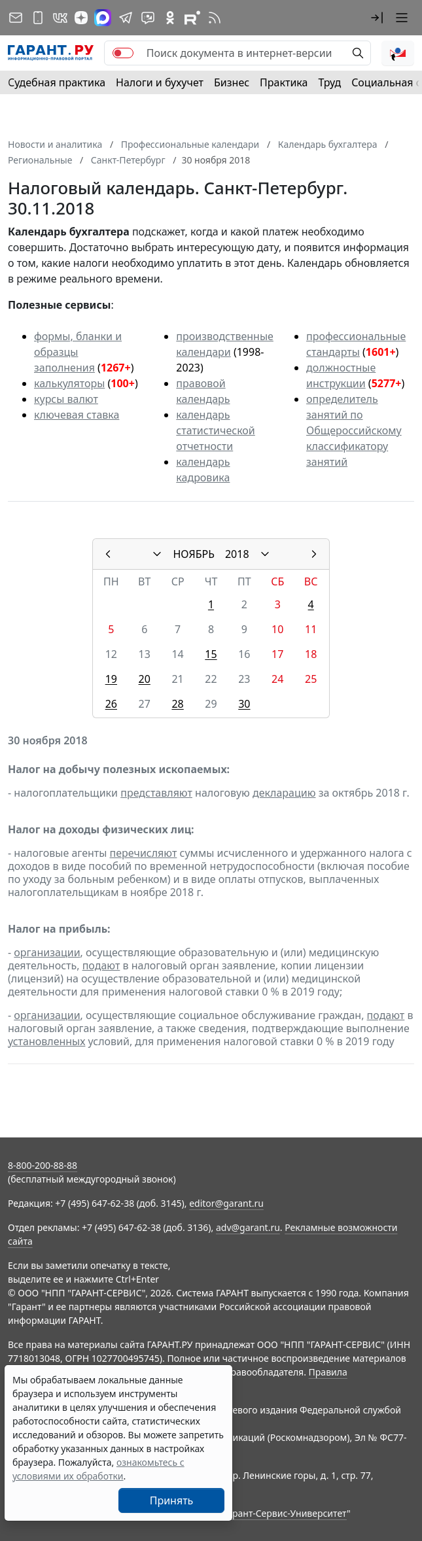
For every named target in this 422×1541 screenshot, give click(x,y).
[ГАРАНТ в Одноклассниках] (170, 18)
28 (177, 704)
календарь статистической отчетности (215, 430)
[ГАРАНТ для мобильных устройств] (38, 18)
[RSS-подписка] (214, 18)
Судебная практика (56, 82)
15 (211, 654)
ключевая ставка (76, 414)
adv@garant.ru (248, 1227)
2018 (237, 554)
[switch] (123, 53)
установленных (46, 1041)
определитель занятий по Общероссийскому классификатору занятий (354, 430)
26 (111, 704)
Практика (284, 82)
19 (111, 679)
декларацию (284, 793)
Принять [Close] (172, 1500)
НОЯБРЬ (194, 554)
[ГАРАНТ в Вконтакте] (60, 18)
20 (144, 679)
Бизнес (231, 82)
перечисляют (143, 853)
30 (244, 704)
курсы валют (66, 399)
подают (101, 965)
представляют (156, 793)
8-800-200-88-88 (42, 1165)
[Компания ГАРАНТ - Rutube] (192, 18)
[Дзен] (81, 17)
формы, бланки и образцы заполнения (78, 352)
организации (47, 952)
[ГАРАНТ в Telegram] (125, 18)
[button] (376, 17)
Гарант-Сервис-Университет (285, 1513)
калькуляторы (69, 383)
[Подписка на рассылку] (16, 18)
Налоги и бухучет (159, 82)
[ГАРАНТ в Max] (102, 17)
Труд (329, 82)
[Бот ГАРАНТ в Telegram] (148, 18)
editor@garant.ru (226, 1203)
